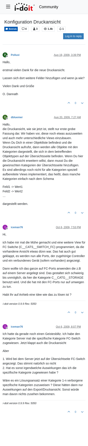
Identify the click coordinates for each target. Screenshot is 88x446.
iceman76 (17, 227)
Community (48, 7)
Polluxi (15, 55)
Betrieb (11, 29)
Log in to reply (73, 36)
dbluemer (17, 117)
